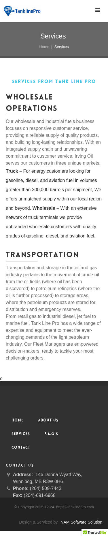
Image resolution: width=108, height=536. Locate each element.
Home (44, 47)
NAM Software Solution (81, 522)
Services (21, 434)
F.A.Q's (51, 434)
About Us (48, 420)
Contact (21, 448)
